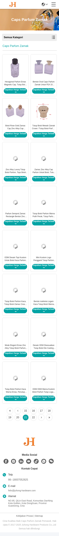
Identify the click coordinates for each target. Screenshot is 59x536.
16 (33, 414)
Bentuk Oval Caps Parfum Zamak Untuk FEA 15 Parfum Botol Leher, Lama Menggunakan (44, 84)
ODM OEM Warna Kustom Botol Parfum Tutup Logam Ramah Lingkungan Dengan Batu (43, 394)
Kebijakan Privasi (24, 519)
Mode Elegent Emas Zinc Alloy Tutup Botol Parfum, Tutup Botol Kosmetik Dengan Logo (15, 350)
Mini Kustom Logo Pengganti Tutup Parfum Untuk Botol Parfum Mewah (43, 261)
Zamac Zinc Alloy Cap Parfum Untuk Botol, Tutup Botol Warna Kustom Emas (43, 172)
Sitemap (39, 519)
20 (17, 421)
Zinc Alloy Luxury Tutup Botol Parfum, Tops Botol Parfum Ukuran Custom (15, 172)
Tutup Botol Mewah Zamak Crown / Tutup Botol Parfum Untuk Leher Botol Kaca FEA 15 (43, 128)
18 (49, 414)
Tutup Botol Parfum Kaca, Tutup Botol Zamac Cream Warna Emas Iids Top (15, 305)
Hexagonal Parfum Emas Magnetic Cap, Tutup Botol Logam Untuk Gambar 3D (15, 84)
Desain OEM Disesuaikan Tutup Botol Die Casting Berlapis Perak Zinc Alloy (43, 350)
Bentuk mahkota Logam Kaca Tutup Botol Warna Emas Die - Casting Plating (43, 305)
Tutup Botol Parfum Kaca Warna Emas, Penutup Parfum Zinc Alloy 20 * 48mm (15, 394)
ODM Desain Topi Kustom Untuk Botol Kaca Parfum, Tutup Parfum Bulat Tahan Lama (15, 261)
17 (41, 414)
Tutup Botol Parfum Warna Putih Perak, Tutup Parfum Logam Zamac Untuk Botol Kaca (43, 217)
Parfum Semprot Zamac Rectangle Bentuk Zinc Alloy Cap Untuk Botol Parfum (15, 217)
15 (25, 414)
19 (9, 421)
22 (33, 421)
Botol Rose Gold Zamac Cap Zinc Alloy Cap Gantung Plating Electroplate (15, 128)
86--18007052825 (18, 483)
